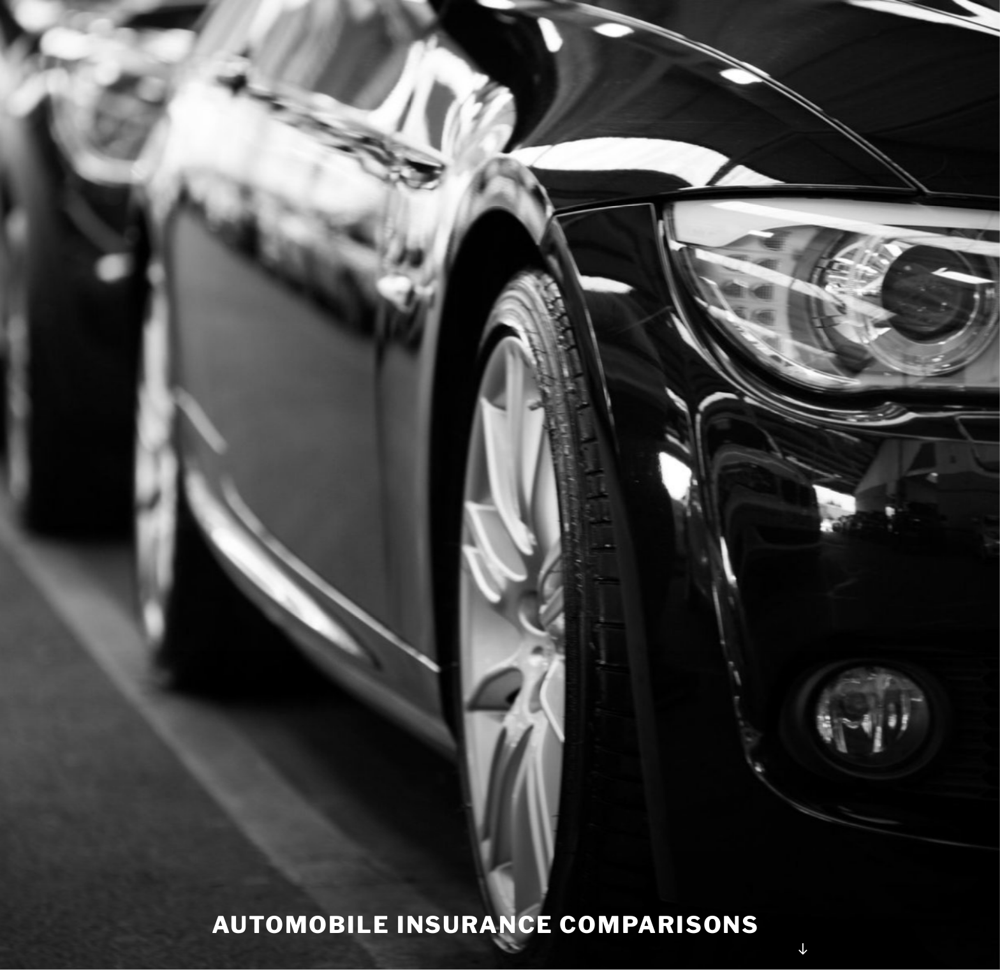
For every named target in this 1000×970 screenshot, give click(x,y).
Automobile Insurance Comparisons (486, 925)
